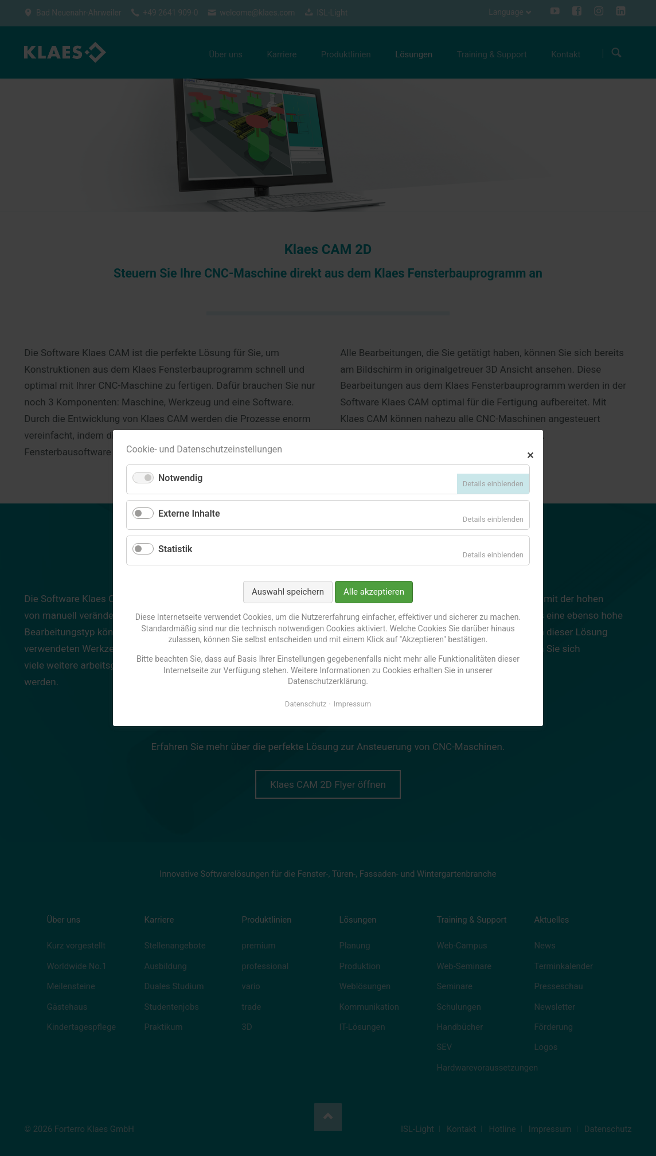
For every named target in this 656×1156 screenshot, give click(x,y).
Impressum (352, 704)
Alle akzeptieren (373, 592)
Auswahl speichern (288, 592)
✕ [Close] (530, 454)
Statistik (175, 549)
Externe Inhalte (189, 513)
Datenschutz (305, 704)
